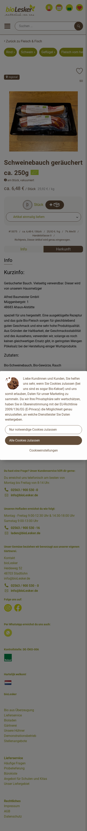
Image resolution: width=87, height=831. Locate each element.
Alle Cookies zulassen (24, 440)
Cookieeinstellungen (43, 450)
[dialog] (43, 415)
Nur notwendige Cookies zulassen (33, 429)
